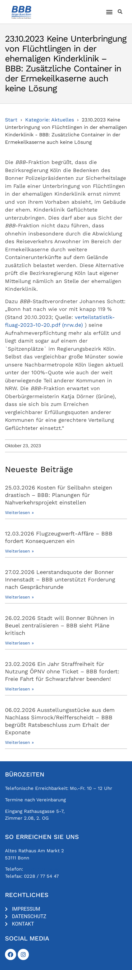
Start (11, 120)
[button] (109, 12)
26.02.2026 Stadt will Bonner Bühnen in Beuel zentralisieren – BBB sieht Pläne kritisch (59, 625)
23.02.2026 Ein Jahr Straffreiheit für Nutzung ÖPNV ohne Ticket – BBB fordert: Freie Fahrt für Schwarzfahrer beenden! (62, 671)
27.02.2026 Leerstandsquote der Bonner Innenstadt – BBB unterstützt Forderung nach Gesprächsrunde (60, 579)
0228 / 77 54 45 (42, 869)
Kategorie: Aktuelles (49, 120)
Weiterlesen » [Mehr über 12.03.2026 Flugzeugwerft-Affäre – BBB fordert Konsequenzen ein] (19, 551)
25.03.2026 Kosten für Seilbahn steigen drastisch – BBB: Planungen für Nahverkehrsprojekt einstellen (58, 495)
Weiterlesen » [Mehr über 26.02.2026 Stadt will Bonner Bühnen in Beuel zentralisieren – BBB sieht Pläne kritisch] (19, 642)
